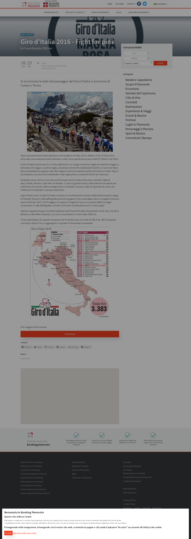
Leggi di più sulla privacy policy (25, 533)
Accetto (8, 533)
